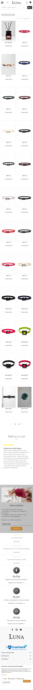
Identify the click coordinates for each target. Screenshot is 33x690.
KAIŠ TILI (24, 42)
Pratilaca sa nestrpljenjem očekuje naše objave (16, 600)
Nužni (5, 678)
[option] (16, 456)
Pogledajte (16, 541)
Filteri (30, 7)
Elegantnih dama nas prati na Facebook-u (16, 579)
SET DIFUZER (8, 42)
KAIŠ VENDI (8, 408)
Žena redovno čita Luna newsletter (16, 620)
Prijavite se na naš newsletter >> (16, 623)
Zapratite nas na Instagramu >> (16, 603)
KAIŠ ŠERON (24, 342)
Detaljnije (4, 675)
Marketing (21, 678)
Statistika (12, 678)
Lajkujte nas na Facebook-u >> (16, 582)
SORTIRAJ (4, 7)
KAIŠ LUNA (8, 308)
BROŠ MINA (24, 408)
